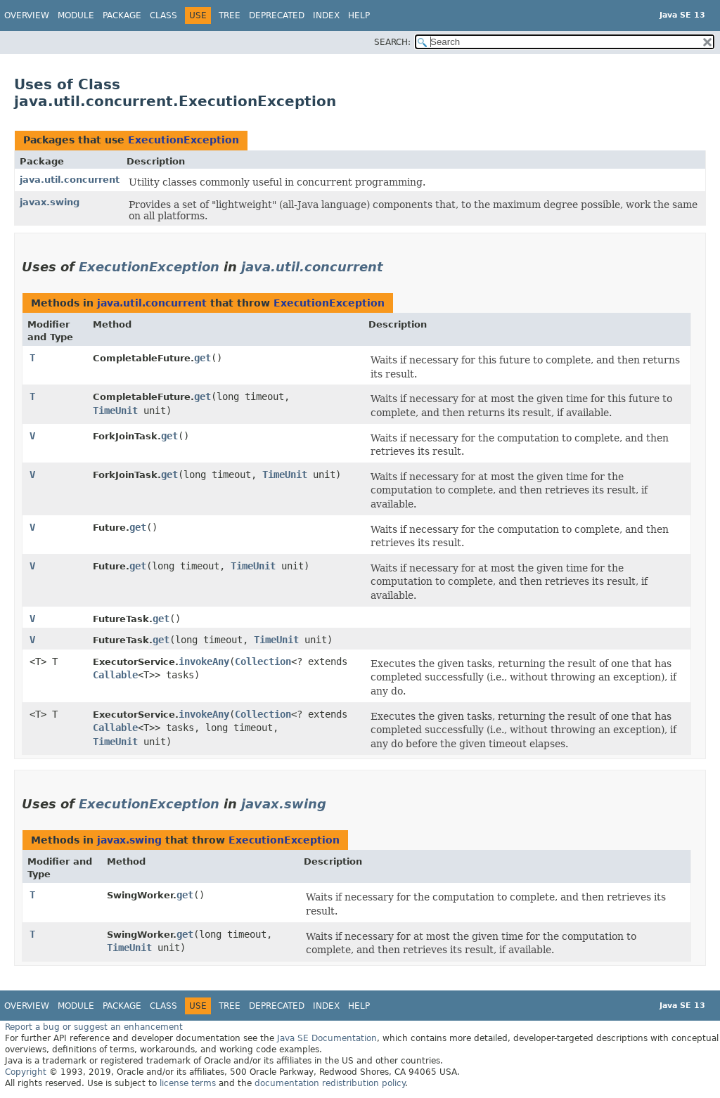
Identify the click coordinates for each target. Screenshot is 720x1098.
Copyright (25, 1072)
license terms (188, 1083)
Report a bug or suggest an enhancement (94, 1027)
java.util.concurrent (70, 179)
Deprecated (276, 15)
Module (76, 15)
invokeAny (204, 661)
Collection (263, 661)
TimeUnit (115, 410)
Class (163, 15)
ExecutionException (183, 140)
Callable (115, 674)
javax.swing (49, 202)
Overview (26, 15)
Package (122, 15)
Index (326, 15)
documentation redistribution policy (330, 1083)
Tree (229, 15)
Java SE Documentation (327, 1038)
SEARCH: (392, 42)
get (202, 357)
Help (359, 15)
